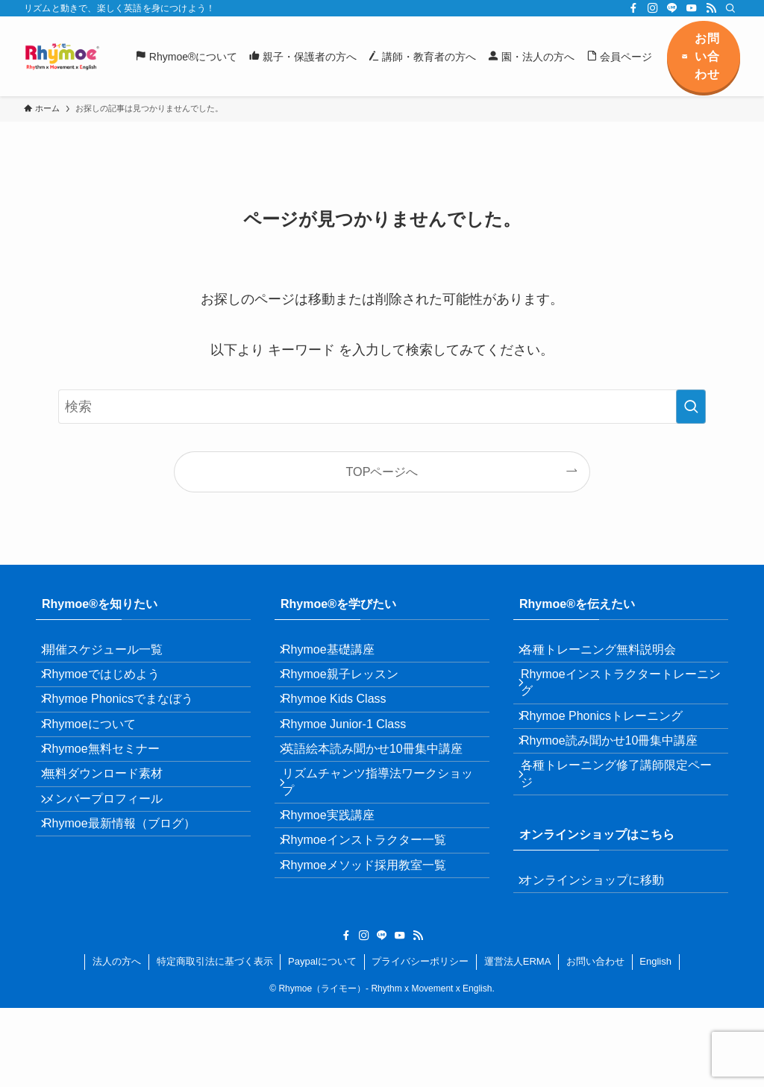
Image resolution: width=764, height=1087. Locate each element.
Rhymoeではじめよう (112, 689)
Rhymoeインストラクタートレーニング (619, 697)
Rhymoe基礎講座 (338, 654)
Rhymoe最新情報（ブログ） (130, 901)
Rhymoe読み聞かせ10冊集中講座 (619, 777)
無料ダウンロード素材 (113, 830)
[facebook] (633, 8)
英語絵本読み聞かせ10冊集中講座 (382, 795)
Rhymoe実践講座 (338, 883)
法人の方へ (117, 1040)
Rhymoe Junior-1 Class (354, 760)
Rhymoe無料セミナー (112, 795)
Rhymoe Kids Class (344, 724)
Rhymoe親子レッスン (350, 689)
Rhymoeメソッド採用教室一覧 (374, 953)
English (655, 1040)
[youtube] (691, 8)
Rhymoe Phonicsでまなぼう (129, 724)
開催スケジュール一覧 (113, 654)
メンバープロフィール (113, 866)
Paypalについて (322, 1040)
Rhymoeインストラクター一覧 (374, 918)
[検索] (730, 8)
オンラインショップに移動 (602, 937)
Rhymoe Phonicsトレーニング (612, 742)
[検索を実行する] (691, 406)
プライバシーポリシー (420, 1040)
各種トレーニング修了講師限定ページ (620, 820)
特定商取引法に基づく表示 (215, 1040)
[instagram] (653, 8)
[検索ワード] (382, 406)
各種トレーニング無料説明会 (608, 654)
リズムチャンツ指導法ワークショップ (382, 838)
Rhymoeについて (100, 760)
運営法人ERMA (517, 1040)
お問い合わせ (595, 1040)
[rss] (711, 8)
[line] (672, 8)
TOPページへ (382, 471)
